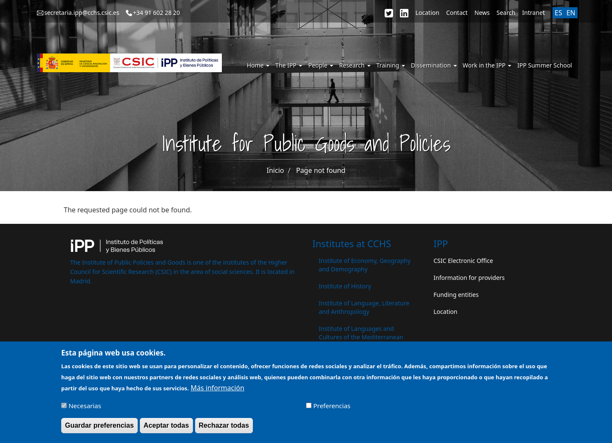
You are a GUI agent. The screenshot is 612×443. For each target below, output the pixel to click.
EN (571, 12)
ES (558, 12)
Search (505, 12)
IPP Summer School (544, 65)
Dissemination (434, 65)
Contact (457, 12)
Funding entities (456, 295)
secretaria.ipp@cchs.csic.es (81, 12)
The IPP (288, 65)
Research (355, 65)
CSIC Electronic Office (463, 261)
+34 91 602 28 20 (156, 12)
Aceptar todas (166, 429)
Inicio (275, 170)
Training (391, 65)
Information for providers (469, 278)
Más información (217, 391)
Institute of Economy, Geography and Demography (365, 265)
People (320, 65)
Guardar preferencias (99, 429)
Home (258, 65)
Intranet (533, 12)
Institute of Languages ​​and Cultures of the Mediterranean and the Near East (361, 337)
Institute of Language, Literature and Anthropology (364, 307)
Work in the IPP (487, 65)
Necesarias (84, 409)
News (482, 12)
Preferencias (331, 409)
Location (427, 12)
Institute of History (345, 286)
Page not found (321, 170)
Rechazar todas (224, 429)
